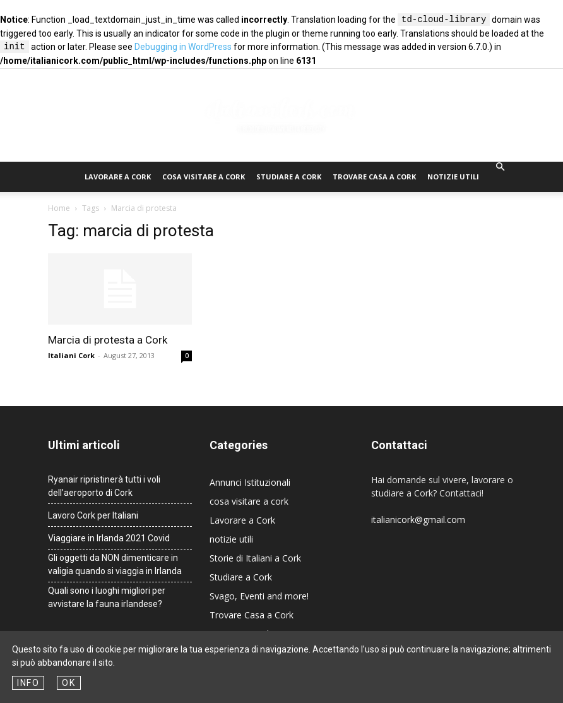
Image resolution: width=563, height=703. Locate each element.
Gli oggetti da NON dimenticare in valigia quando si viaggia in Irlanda (115, 564)
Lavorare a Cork (118, 176)
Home (59, 208)
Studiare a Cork (288, 176)
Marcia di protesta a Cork (107, 339)
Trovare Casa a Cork (374, 176)
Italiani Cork (71, 355)
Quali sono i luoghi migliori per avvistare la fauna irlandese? (106, 597)
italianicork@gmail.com (418, 520)
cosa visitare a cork (203, 176)
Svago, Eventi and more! (259, 596)
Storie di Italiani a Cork (255, 558)
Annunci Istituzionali (250, 482)
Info (28, 683)
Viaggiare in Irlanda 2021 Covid (109, 538)
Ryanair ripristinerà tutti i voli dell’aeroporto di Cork (104, 486)
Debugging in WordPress (183, 47)
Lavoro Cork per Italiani (93, 515)
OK (68, 683)
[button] (500, 167)
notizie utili (453, 176)
